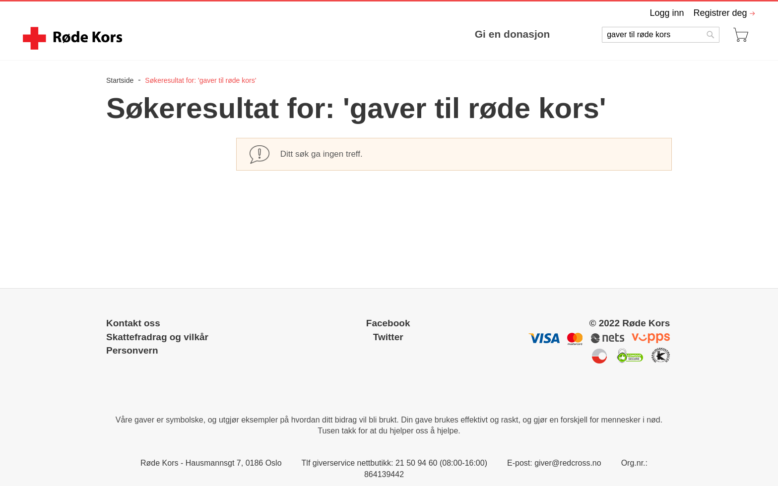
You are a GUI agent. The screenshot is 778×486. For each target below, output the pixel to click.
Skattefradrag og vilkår (157, 337)
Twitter (388, 337)
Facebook (388, 323)
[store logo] (74, 38)
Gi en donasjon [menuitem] (512, 34)
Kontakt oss (133, 323)
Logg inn (666, 13)
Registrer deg (720, 13)
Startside (120, 80)
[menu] (345, 34)
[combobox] (660, 35)
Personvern (132, 350)
